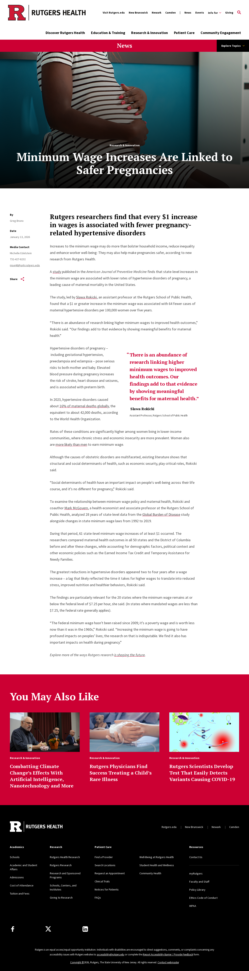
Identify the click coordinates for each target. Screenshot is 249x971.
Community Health (150, 873)
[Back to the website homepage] (30, 12)
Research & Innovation (149, 32)
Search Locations (105, 865)
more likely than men (71, 444)
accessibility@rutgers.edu (110, 954)
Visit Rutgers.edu (114, 12)
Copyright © (77, 962)
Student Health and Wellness (156, 865)
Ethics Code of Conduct (203, 898)
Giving (229, 12)
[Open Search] (239, 13)
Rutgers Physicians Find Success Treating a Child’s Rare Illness (121, 772)
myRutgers (196, 873)
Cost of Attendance (21, 885)
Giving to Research (61, 897)
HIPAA (192, 906)
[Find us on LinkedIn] (85, 929)
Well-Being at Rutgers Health (156, 857)
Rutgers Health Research (65, 857)
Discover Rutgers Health (65, 32)
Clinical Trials (102, 881)
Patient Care (184, 32)
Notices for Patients (107, 889)
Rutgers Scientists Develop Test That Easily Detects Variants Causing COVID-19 (202, 772)
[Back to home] (36, 827)
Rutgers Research (61, 865)
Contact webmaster (168, 962)
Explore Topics (233, 46)
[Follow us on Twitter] (48, 929)
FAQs (98, 897)
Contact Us (195, 857)
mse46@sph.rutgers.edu (25, 265)
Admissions (17, 877)
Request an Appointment (110, 873)
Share (17, 279)
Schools (15, 857)
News (187, 12)
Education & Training (108, 32)
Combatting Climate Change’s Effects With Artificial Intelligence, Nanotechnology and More (41, 776)
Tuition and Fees (19, 893)
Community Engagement (221, 32)
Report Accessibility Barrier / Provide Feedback (168, 954)
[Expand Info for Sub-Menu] (214, 13)
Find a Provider (104, 857)
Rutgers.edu (169, 827)
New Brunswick (138, 12)
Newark (156, 12)
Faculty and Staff (199, 881)
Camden (170, 12)
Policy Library (197, 889)
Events (199, 12)
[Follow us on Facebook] (12, 929)
